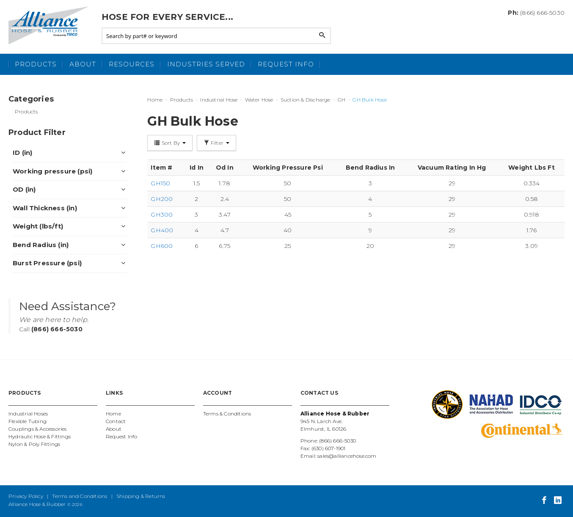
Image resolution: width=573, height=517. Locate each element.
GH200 (162, 199)
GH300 (162, 214)
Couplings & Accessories (37, 429)
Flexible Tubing (27, 421)
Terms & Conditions (227, 413)
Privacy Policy (25, 496)
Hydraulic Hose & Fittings (39, 436)
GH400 (162, 230)
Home (113, 413)
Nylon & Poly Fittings (34, 444)
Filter (217, 143)
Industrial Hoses (28, 413)
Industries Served (206, 64)
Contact (116, 421)
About (82, 64)
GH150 (160, 183)
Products (36, 64)
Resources (131, 64)
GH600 (162, 246)
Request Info (286, 64)
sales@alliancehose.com (346, 456)
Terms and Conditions (79, 496)
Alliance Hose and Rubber (50, 25)
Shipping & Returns (140, 496)
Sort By (170, 143)
